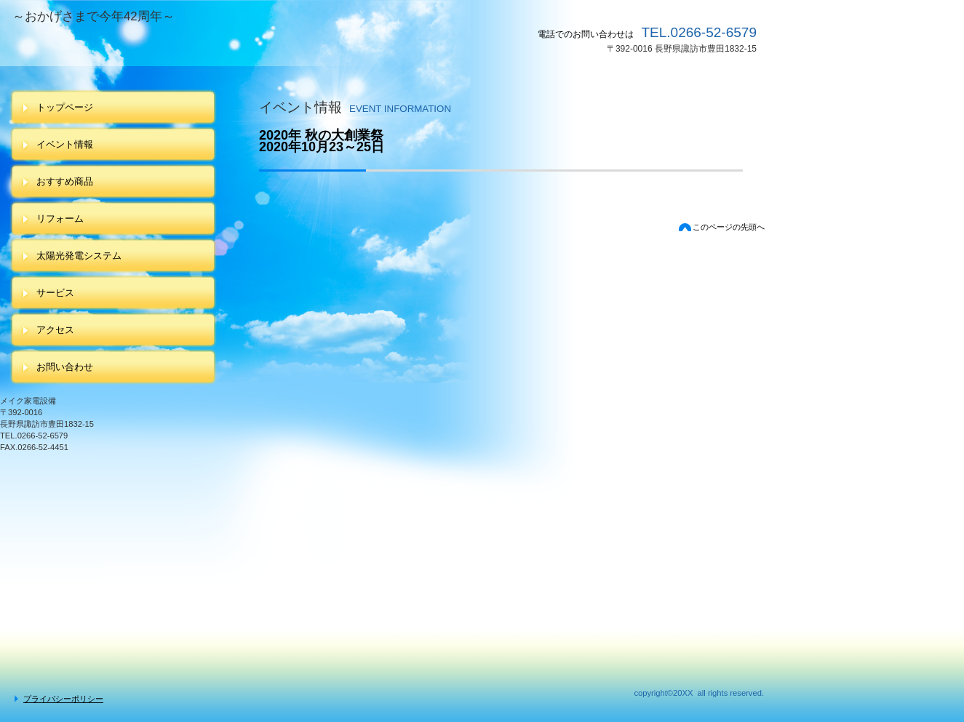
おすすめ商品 (64, 181)
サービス (55, 292)
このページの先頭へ (729, 226)
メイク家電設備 (242, 44)
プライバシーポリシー (63, 698)
